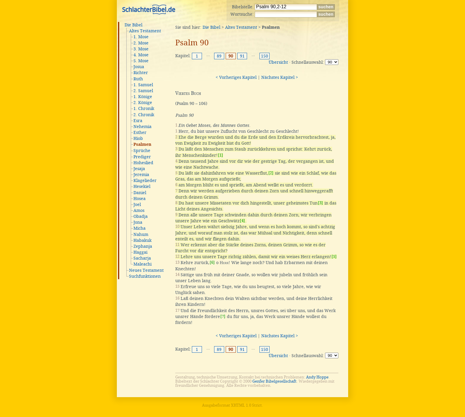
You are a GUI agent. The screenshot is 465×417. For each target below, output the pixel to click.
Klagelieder (145, 180)
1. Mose (141, 36)
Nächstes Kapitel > (279, 77)
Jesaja (139, 168)
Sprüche (141, 150)
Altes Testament (145, 30)
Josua (138, 66)
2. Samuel (143, 90)
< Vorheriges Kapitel (236, 77)
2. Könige (142, 102)
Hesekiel (141, 186)
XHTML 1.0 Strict (246, 405)
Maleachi (142, 264)
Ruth (138, 78)
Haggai (140, 252)
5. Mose (141, 60)
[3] (320, 203)
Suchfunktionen (145, 276)
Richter (140, 72)
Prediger (142, 156)
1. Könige (142, 96)
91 (242, 56)
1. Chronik (143, 108)
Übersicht (278, 62)
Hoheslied (143, 162)
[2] (270, 173)
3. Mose (141, 49)
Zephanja (142, 246)
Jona (137, 222)
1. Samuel (143, 84)
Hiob (138, 138)
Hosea (139, 198)
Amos (138, 210)
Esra (137, 120)
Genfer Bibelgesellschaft (274, 381)
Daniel (139, 192)
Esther (139, 132)
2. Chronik (143, 114)
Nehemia (142, 126)
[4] (242, 220)
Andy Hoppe (317, 377)
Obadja (140, 216)
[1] (220, 155)
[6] (212, 262)
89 (219, 56)
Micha (139, 228)
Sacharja (142, 258)
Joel (137, 204)
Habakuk (142, 240)
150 (264, 56)
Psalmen (142, 144)
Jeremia (141, 174)
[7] (222, 316)
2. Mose (141, 43)
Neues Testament (146, 270)
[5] (334, 256)
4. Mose (141, 54)
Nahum (140, 234)
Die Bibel (133, 25)
